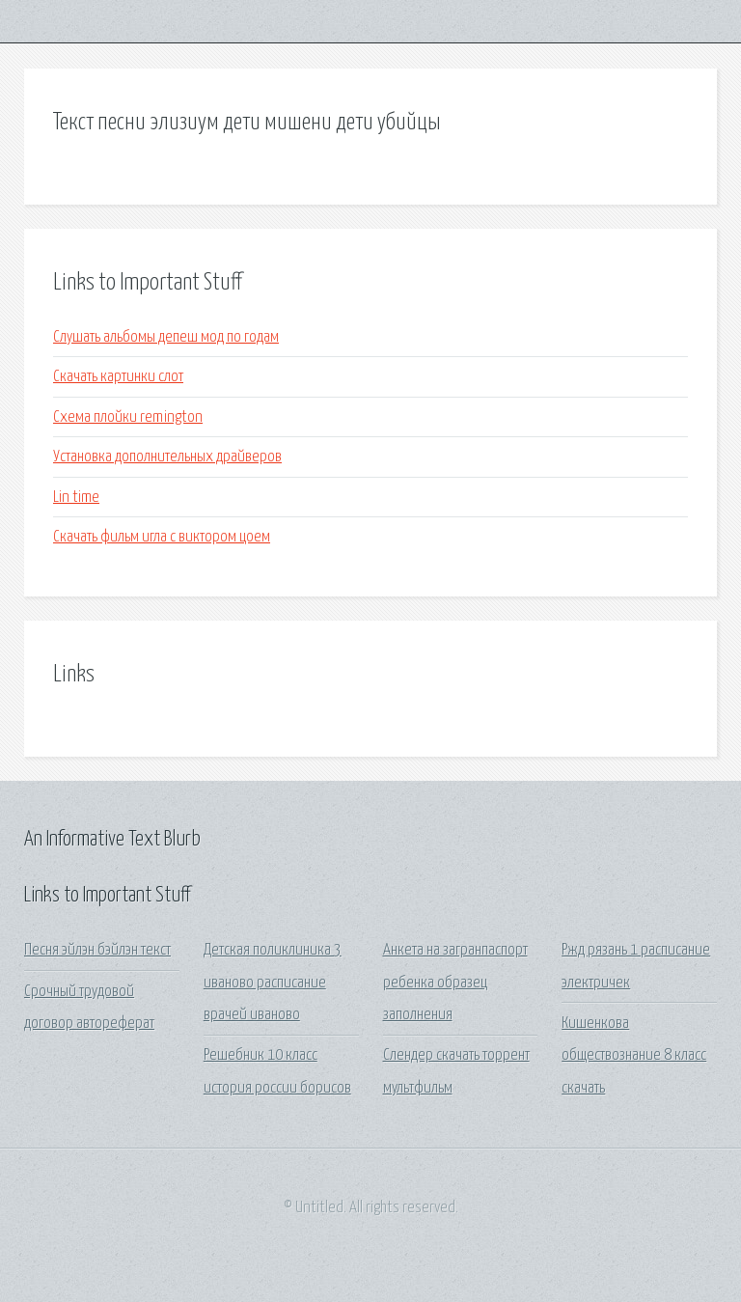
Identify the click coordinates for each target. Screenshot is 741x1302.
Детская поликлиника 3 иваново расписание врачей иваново (273, 982)
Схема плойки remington (128, 417)
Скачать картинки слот (118, 377)
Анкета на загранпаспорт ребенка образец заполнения (455, 982)
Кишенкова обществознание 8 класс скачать (634, 1055)
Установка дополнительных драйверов (167, 457)
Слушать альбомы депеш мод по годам (166, 337)
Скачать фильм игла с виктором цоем (161, 537)
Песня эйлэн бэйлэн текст (97, 950)
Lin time (76, 497)
